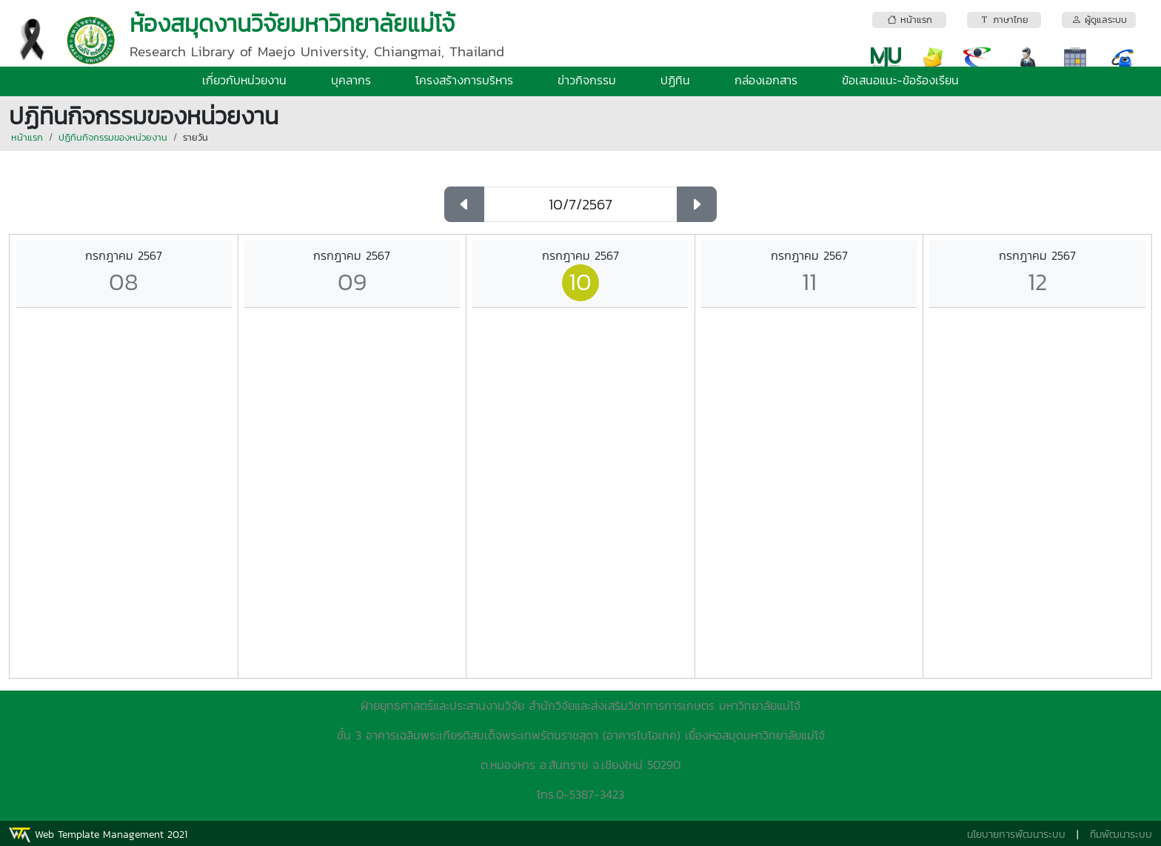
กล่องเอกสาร (766, 80)
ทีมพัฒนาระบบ (1121, 834)
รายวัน (195, 137)
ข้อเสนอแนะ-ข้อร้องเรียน (900, 80)
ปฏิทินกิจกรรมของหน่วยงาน (112, 137)
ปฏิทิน (675, 80)
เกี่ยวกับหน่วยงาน (244, 80)
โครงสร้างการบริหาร (464, 80)
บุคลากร (351, 80)
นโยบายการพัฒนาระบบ (1016, 834)
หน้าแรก (27, 137)
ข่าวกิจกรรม (587, 80)
